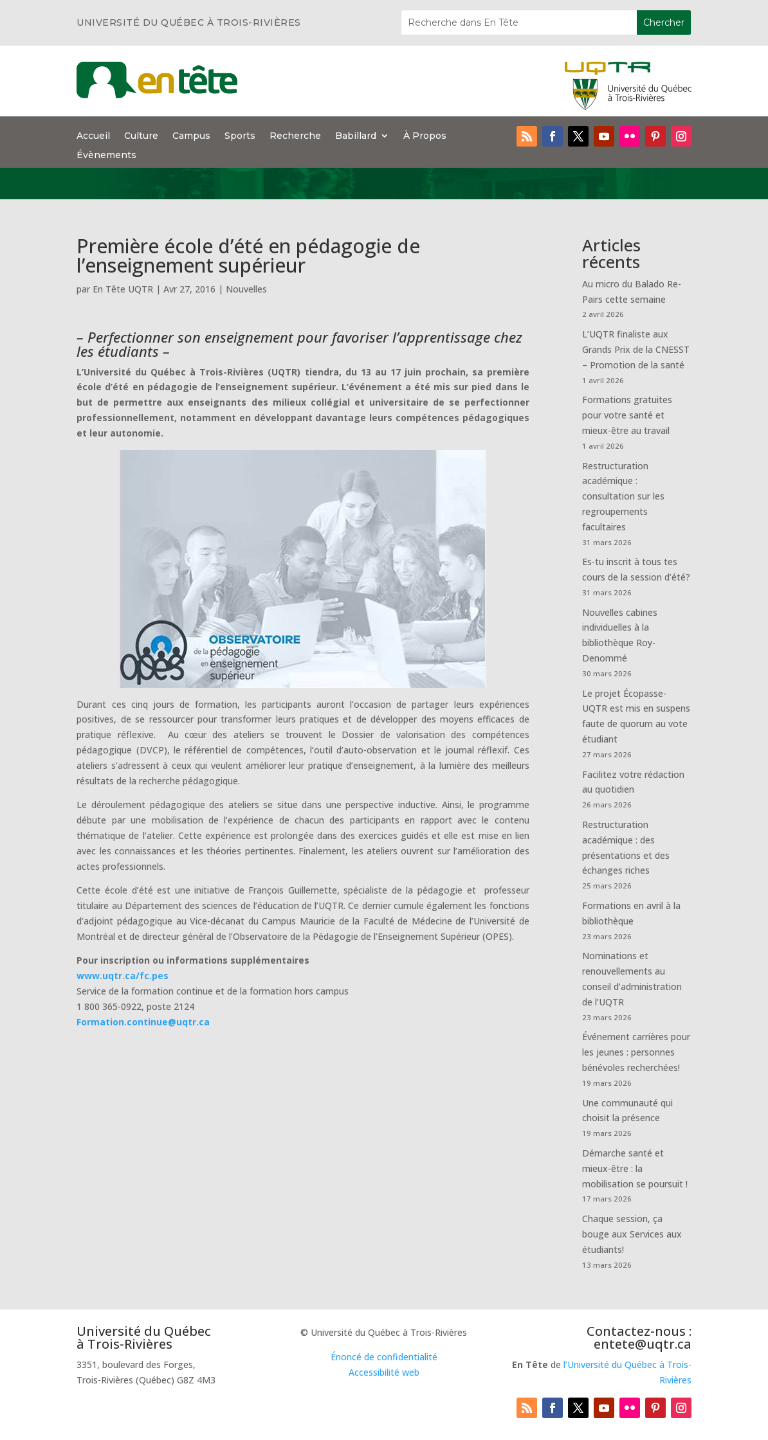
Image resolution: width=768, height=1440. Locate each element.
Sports (239, 136)
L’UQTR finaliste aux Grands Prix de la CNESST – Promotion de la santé (636, 349)
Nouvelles (246, 289)
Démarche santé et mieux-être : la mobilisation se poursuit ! (635, 1168)
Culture (141, 136)
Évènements (106, 155)
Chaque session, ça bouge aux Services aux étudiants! (632, 1234)
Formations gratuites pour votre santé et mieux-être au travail (627, 415)
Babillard (355, 136)
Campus (191, 136)
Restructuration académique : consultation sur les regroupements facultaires (623, 496)
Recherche (295, 136)
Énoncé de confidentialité (384, 1357)
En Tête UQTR (123, 289)
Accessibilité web (384, 1372)
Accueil (93, 136)
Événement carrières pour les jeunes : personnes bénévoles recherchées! (636, 1052)
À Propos (424, 136)
